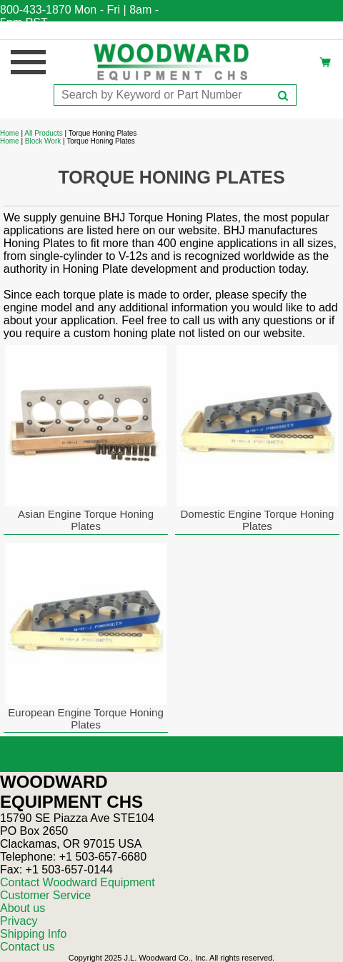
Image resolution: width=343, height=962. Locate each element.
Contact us (27, 947)
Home (9, 133)
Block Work (43, 141)
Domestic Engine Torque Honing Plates (257, 520)
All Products (43, 133)
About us (22, 908)
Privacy (18, 921)
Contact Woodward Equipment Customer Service (77, 888)
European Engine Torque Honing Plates (85, 718)
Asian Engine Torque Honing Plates (86, 520)
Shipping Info (33, 934)
